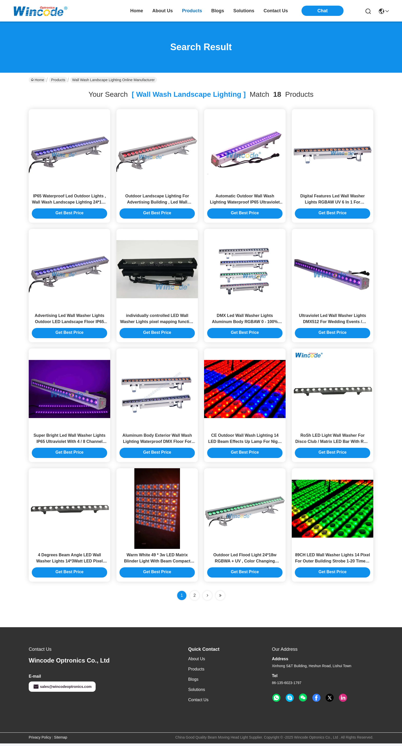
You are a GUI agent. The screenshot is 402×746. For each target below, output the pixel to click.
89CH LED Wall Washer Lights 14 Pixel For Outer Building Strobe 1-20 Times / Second (332, 563)
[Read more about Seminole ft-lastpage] (220, 598)
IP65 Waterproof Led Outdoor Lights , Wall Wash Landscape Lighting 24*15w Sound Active (69, 202)
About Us (196, 661)
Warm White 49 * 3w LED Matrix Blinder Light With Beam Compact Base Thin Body (157, 563)
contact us (276, 10)
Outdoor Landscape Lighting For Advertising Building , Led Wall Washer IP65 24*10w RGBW (157, 202)
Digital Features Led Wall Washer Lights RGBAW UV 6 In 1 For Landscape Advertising (332, 202)
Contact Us (198, 702)
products (192, 10)
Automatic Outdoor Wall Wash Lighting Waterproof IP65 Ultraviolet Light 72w (245, 202)
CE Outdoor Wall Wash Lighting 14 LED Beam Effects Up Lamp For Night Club (245, 443)
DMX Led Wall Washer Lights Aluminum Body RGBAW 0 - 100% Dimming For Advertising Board (245, 323)
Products (58, 80)
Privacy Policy (40, 740)
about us (162, 10)
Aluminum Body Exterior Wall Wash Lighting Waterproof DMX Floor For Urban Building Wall (157, 443)
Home (136, 10)
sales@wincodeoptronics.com (62, 689)
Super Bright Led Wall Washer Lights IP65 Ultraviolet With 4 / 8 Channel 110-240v (70, 443)
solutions (243, 10)
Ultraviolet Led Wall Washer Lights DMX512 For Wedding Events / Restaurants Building (332, 323)
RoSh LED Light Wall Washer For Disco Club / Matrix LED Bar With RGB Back (332, 443)
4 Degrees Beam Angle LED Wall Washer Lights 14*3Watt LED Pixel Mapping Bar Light (69, 563)
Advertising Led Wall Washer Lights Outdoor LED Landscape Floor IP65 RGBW (69, 323)
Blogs (193, 682)
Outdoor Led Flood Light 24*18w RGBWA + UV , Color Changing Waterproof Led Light (244, 563)
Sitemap (60, 740)
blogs (217, 10)
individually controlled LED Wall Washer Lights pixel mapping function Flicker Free (157, 323)
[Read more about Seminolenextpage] (207, 598)
